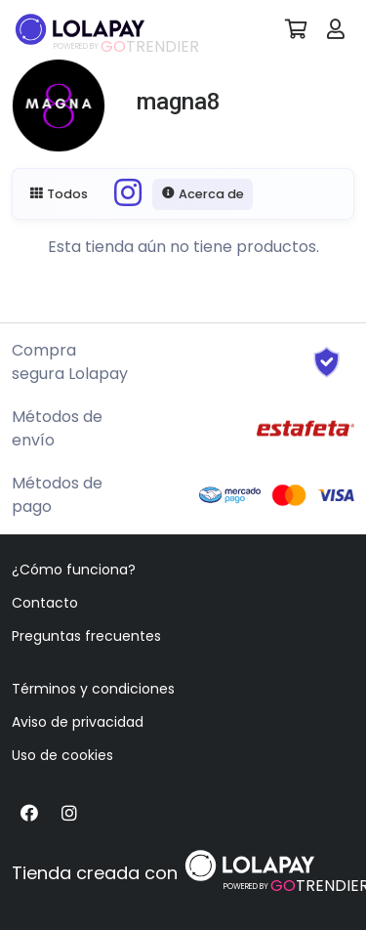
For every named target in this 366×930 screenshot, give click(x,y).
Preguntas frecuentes (86, 636)
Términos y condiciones (93, 688)
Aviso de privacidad (77, 722)
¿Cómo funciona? (74, 569)
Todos (59, 194)
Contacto (45, 603)
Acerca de (203, 194)
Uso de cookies (62, 755)
